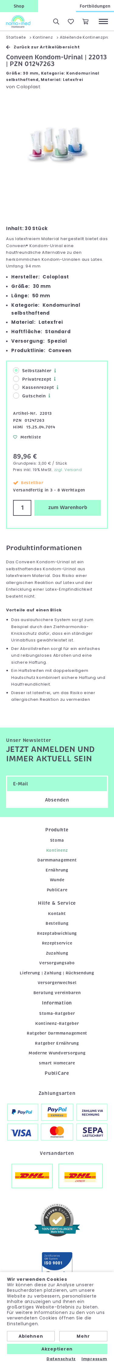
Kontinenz (57, 850)
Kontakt (57, 913)
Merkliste (27, 437)
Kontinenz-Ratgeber (57, 1023)
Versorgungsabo (57, 963)
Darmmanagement (57, 860)
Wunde (57, 879)
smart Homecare (57, 1063)
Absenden (57, 800)
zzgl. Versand (68, 469)
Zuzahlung (57, 953)
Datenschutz (61, 1359)
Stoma (57, 840)
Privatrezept (32, 379)
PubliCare (57, 890)
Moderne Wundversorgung (57, 1053)
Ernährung (57, 870)
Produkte (57, 830)
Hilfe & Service (57, 903)
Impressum (94, 1359)
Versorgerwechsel (57, 982)
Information (57, 1003)
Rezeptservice (57, 943)
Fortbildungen (95, 6)
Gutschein (29, 396)
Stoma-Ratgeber (57, 1013)
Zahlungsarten (57, 1093)
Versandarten (57, 1153)
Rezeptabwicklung (57, 933)
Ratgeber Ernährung (57, 1043)
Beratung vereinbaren (57, 992)
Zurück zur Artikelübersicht (43, 47)
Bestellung (57, 923)
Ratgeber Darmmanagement (57, 1033)
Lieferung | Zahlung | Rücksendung (57, 973)
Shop (19, 6)
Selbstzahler (32, 370)
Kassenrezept (33, 387)
